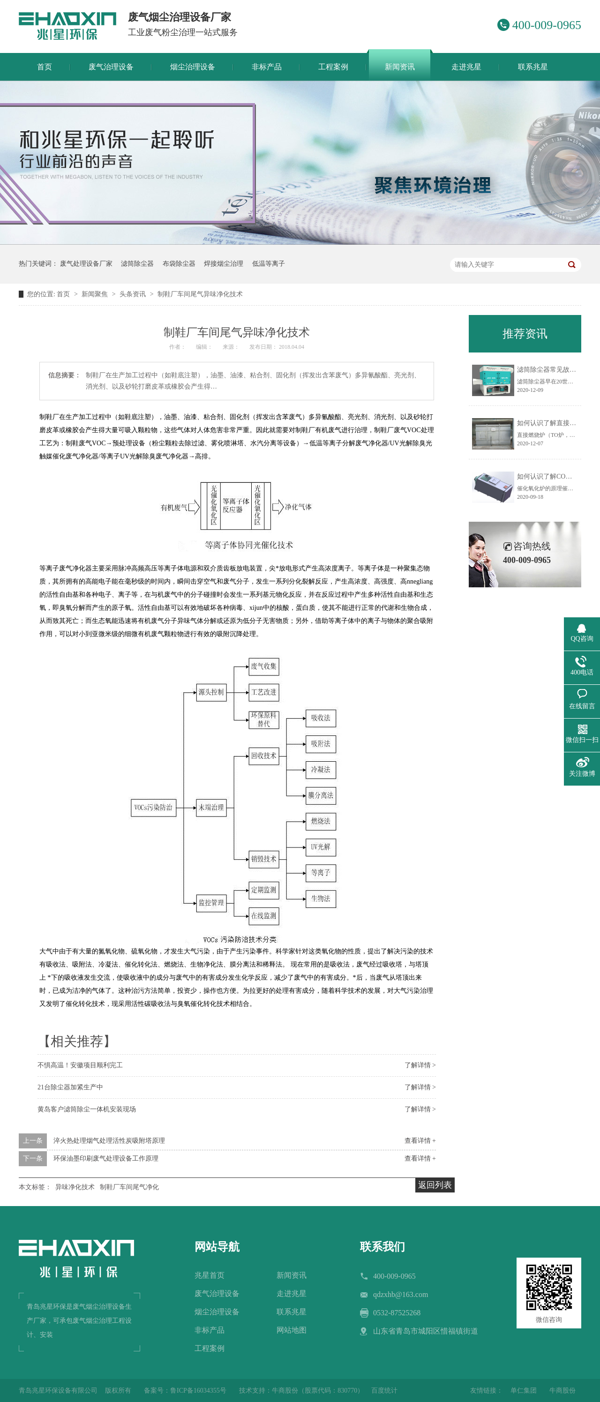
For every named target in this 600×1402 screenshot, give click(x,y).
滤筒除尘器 (137, 263)
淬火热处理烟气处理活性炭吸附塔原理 (109, 1140)
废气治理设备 (217, 1293)
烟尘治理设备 (217, 1312)
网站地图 (292, 1330)
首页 (64, 294)
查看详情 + (420, 1140)
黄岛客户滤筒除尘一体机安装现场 (87, 1109)
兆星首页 (210, 1275)
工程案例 (210, 1348)
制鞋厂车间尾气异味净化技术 (200, 294)
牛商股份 (562, 1390)
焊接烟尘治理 (223, 263)
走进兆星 (292, 1293)
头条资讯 (134, 294)
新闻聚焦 (96, 294)
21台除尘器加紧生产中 (70, 1087)
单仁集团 (523, 1390)
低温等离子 (268, 263)
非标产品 (210, 1330)
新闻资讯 (292, 1275)
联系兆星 (292, 1312)
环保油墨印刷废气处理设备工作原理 (105, 1158)
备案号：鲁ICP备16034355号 (185, 1390)
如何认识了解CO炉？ (547, 476)
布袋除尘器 (179, 263)
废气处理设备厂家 (86, 263)
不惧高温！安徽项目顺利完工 (80, 1065)
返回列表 (435, 1185)
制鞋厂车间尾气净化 (129, 1187)
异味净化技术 (75, 1187)
